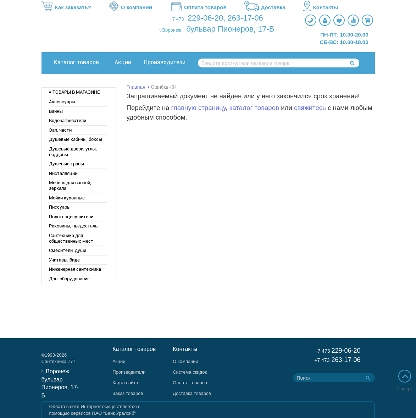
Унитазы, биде (64, 260)
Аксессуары (62, 101)
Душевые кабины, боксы (75, 139)
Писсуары (60, 207)
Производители (164, 62)
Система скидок (190, 372)
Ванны (56, 111)
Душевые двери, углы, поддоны (73, 151)
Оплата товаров (198, 7)
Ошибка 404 (164, 87)
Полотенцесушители (71, 216)
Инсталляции (63, 173)
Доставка (264, 7)
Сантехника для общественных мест (71, 238)
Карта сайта (125, 382)
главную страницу (198, 107)
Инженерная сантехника (75, 269)
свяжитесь (310, 107)
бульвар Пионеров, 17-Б (230, 28)
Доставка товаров (192, 393)
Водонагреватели (67, 120)
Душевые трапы (66, 163)
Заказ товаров (127, 393)
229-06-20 (205, 17)
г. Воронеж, (170, 30)
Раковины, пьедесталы (74, 226)
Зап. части (60, 130)
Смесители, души (67, 250)
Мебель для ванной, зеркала (70, 185)
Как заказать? (66, 7)
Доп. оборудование (69, 278)
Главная (136, 87)
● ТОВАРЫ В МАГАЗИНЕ (74, 92)
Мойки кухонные (67, 197)
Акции (123, 62)
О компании (130, 7)
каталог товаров (254, 107)
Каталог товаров (76, 62)
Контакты (320, 7)
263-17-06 (245, 17)
